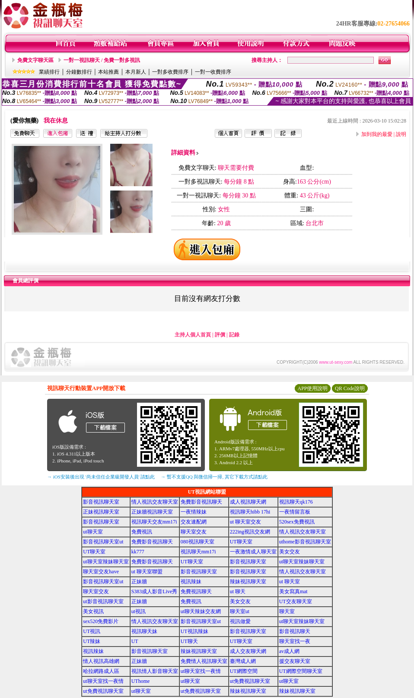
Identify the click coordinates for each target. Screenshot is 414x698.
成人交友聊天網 (248, 651)
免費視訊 (141, 532)
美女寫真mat (293, 591)
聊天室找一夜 (294, 641)
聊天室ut (239, 611)
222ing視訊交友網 (250, 532)
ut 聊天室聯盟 (146, 572)
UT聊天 (189, 641)
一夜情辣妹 (194, 512)
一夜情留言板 (294, 512)
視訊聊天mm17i (198, 552)
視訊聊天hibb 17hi (250, 512)
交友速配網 (194, 522)
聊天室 (287, 611)
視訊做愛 (240, 621)
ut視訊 (138, 611)
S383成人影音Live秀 (154, 591)
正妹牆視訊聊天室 (152, 512)
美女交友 (289, 552)
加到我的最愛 (376, 134)
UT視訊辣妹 (194, 631)
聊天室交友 (194, 532)
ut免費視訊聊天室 (250, 681)
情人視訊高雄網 (101, 661)
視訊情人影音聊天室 (154, 671)
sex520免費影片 (100, 621)
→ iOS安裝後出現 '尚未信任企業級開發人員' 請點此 (101, 476)
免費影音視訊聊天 (201, 502)
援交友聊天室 (294, 661)
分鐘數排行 (79, 72)
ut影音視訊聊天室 (103, 601)
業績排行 (49, 72)
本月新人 (135, 72)
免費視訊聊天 (196, 591)
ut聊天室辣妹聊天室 (105, 562)
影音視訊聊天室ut (103, 542)
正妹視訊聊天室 (101, 512)
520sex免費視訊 (297, 522)
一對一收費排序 (213, 72)
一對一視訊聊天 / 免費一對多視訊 (102, 60)
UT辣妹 (91, 641)
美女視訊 (93, 611)
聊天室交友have (101, 572)
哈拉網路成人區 (101, 671)
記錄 (234, 335)
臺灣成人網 (243, 661)
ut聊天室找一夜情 (201, 671)
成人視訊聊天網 (248, 502)
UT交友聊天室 (295, 601)
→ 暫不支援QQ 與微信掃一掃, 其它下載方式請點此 (214, 476)
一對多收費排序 (170, 72)
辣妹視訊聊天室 (248, 581)
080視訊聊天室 (197, 542)
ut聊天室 (92, 532)
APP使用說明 (312, 388)
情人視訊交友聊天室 (154, 502)
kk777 (137, 552)
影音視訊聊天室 (101, 502)
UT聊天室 (241, 542)
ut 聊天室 (289, 581)
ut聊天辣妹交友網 (201, 611)
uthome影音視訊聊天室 (305, 542)
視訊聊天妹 (144, 631)
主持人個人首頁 (193, 335)
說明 (401, 134)
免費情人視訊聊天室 (204, 661)
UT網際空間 (244, 671)
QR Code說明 (350, 388)
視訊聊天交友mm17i (154, 522)
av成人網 (289, 651)
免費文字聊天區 (35, 60)
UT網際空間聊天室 (300, 671)
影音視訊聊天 (294, 631)
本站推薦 (108, 72)
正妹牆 (139, 581)
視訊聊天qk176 (296, 502)
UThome (140, 681)
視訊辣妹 (191, 581)
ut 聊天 (237, 591)
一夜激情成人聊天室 (253, 552)
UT (134, 641)
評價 (220, 335)
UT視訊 (91, 631)
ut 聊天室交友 (245, 522)
